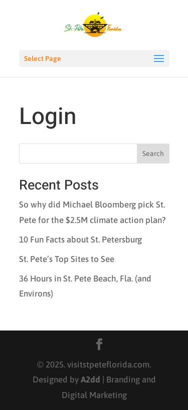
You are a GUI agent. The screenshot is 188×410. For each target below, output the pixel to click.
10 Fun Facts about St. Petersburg (80, 239)
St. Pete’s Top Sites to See (66, 259)
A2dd (90, 379)
